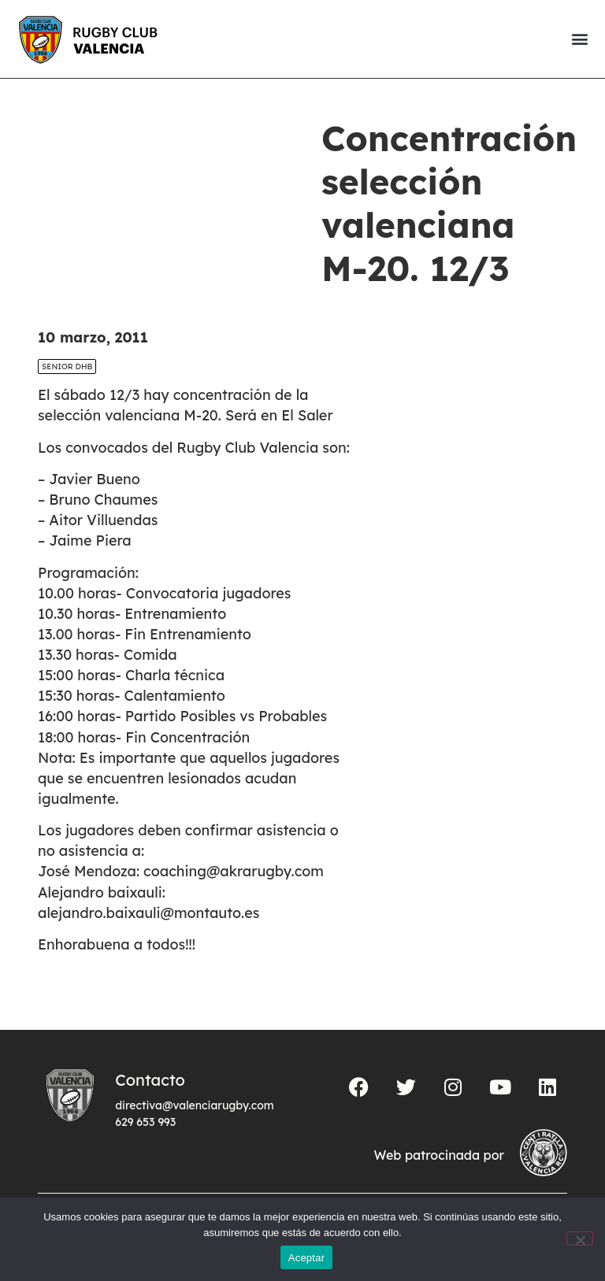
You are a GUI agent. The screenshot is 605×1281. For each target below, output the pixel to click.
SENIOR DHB (67, 366)
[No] (579, 1238)
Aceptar (306, 1258)
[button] (579, 39)
